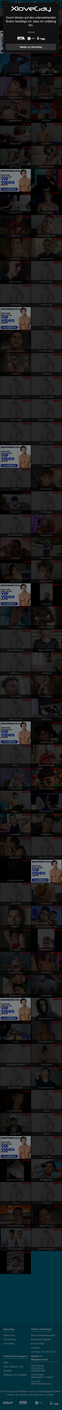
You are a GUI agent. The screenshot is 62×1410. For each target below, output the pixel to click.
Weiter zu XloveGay (31, 47)
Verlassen (31, 32)
